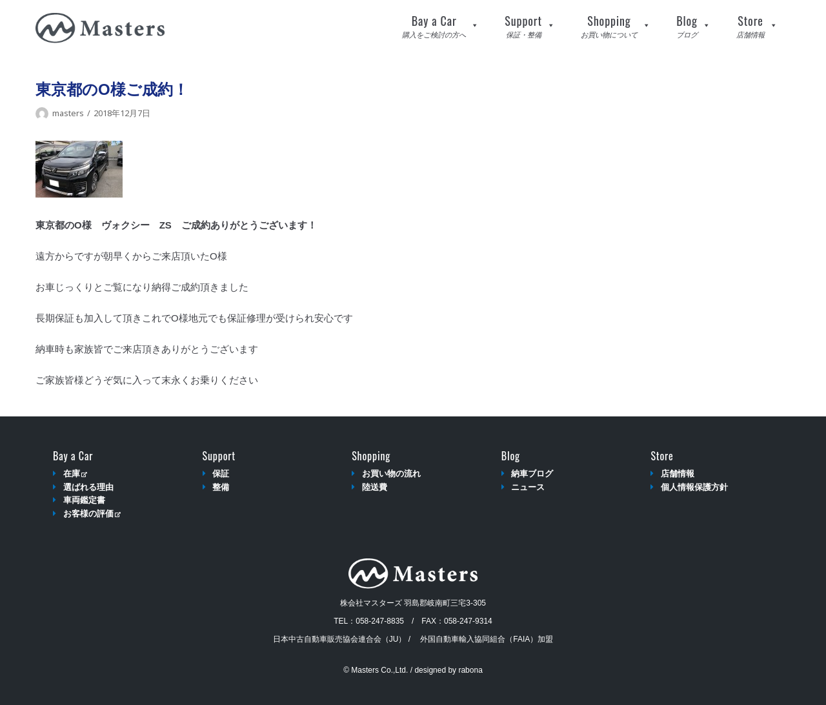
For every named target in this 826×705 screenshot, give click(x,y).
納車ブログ (532, 473)
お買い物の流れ (391, 473)
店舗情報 (677, 473)
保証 (220, 473)
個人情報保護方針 (694, 487)
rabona (470, 670)
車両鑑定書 (84, 500)
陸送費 (374, 487)
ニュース (528, 487)
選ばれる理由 (88, 487)
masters (68, 113)
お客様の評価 (92, 513)
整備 (220, 487)
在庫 (75, 473)
